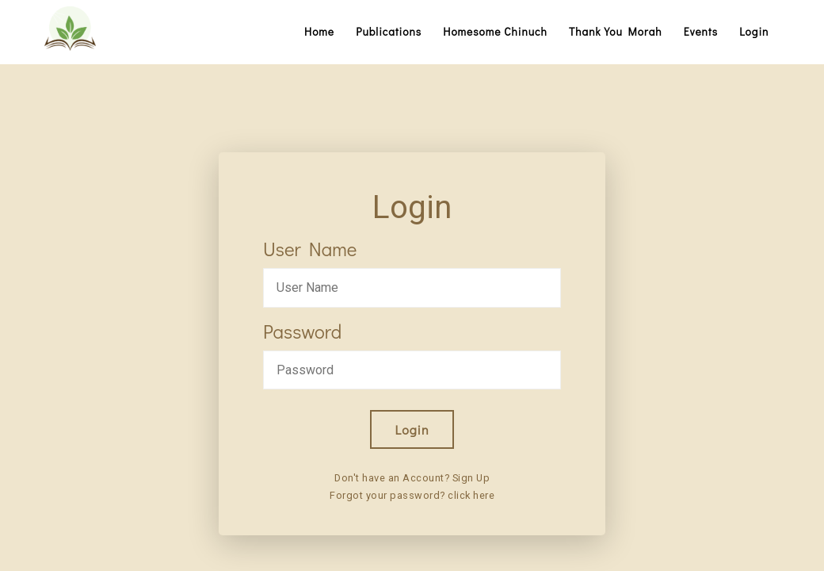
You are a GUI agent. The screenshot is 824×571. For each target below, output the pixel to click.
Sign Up (471, 478)
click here (471, 495)
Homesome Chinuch (495, 32)
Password (302, 331)
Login (754, 32)
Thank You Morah (615, 32)
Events (701, 32)
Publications (389, 32)
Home (319, 32)
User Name (310, 248)
